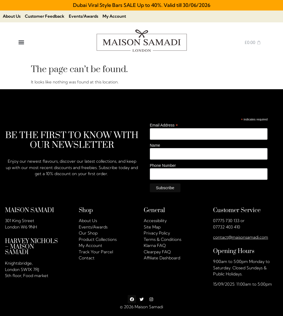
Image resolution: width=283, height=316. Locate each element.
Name (155, 146)
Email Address (164, 125)
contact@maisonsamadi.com (240, 237)
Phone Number (163, 165)
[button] (21, 42)
